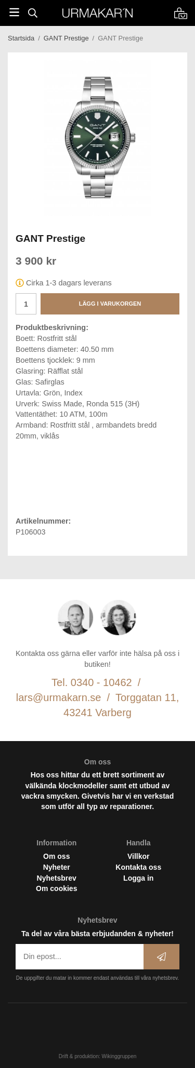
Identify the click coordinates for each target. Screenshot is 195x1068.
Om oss (56, 856)
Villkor (138, 856)
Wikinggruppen (119, 1056)
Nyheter (56, 867)
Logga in (138, 878)
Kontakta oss (138, 867)
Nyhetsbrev (56, 878)
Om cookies (56, 888)
